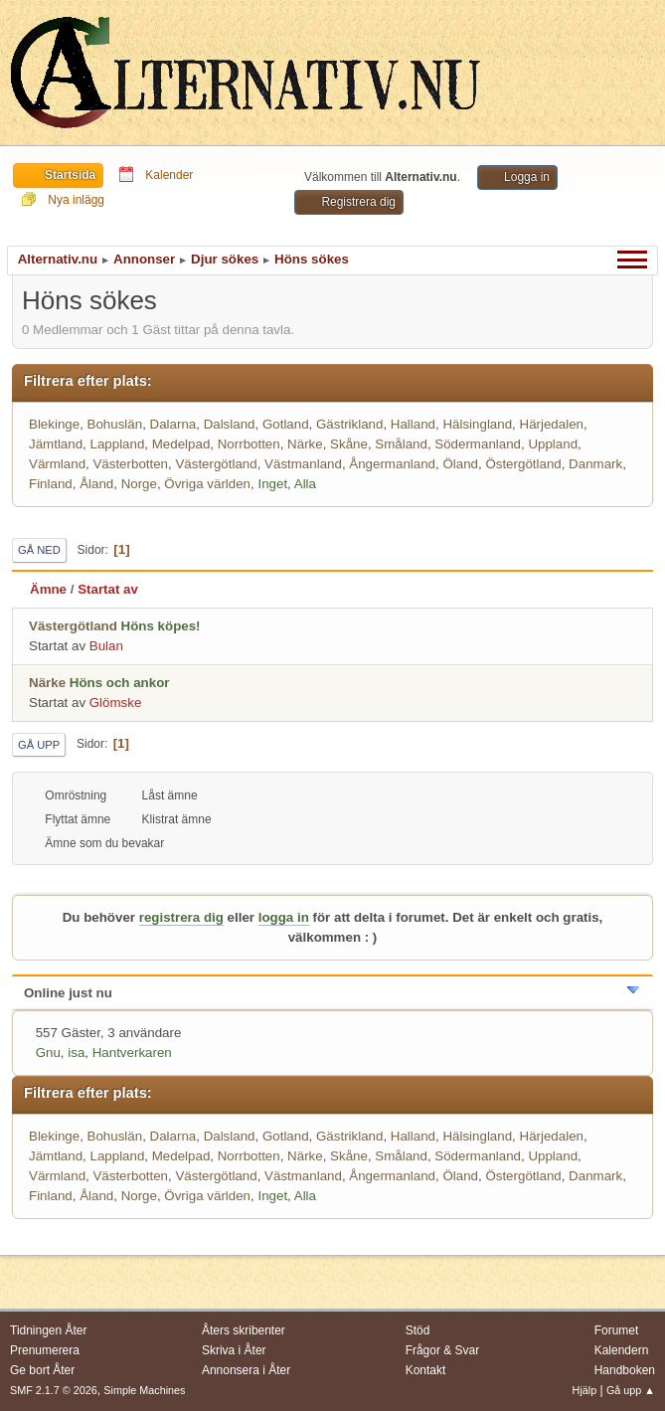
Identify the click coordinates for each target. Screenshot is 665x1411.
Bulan (106, 645)
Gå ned (39, 550)
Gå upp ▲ (630, 1390)
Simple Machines (144, 1390)
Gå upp (39, 745)
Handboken (624, 1370)
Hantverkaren (132, 1052)
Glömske (115, 702)
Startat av (108, 589)
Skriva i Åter (234, 1350)
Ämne (48, 589)
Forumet (616, 1330)
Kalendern (621, 1350)
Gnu (48, 1052)
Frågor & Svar (443, 1350)
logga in (283, 917)
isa (76, 1052)
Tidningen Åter (48, 1330)
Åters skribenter (243, 1330)
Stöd (418, 1330)
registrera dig (181, 917)
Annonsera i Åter (246, 1370)
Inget (272, 483)
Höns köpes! (161, 625)
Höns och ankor (120, 682)
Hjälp (585, 1390)
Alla (305, 483)
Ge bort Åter (42, 1370)
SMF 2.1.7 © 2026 (53, 1390)
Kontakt (426, 1370)
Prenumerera (45, 1350)
